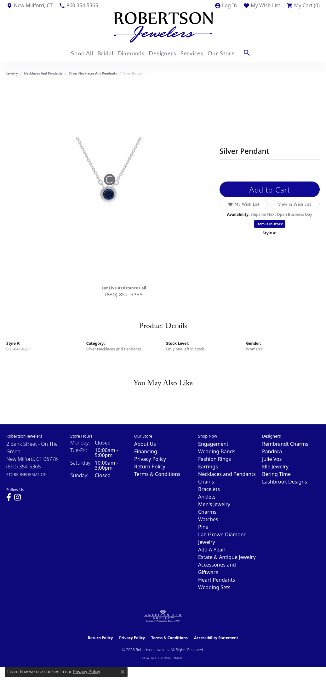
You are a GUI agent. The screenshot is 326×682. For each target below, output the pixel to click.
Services (198, 52)
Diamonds (131, 52)
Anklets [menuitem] (206, 496)
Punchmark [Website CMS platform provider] (174, 658)
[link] (29, 5)
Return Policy (149, 466)
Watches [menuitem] (208, 519)
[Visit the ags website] (163, 616)
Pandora (272, 451)
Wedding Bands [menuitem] (216, 451)
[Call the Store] (23, 466)
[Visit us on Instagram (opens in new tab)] (17, 497)
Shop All (75, 52)
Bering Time (276, 474)
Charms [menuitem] (207, 511)
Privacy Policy (150, 459)
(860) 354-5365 (124, 294)
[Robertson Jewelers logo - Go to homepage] (163, 27)
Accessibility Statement (216, 637)
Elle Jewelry (275, 466)
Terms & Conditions (157, 474)
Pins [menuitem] (203, 526)
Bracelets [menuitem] (209, 489)
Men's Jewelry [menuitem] (214, 504)
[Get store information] (26, 474)
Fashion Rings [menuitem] (214, 459)
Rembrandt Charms (285, 443)
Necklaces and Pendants (43, 73)
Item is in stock (269, 223)
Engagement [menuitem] (213, 443)
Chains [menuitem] (206, 481)
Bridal (102, 52)
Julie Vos (272, 459)
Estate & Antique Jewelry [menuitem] (227, 557)
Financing (145, 451)
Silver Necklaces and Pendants (93, 73)
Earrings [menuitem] (208, 466)
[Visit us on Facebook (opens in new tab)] (8, 497)
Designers (166, 52)
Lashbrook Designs (284, 481)
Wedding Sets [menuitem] (214, 587)
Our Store (231, 52)
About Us (145, 443)
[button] (225, 5)
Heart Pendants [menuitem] (216, 579)
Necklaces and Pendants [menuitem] (227, 474)
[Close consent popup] (122, 672)
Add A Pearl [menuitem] (212, 549)
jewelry (12, 73)
